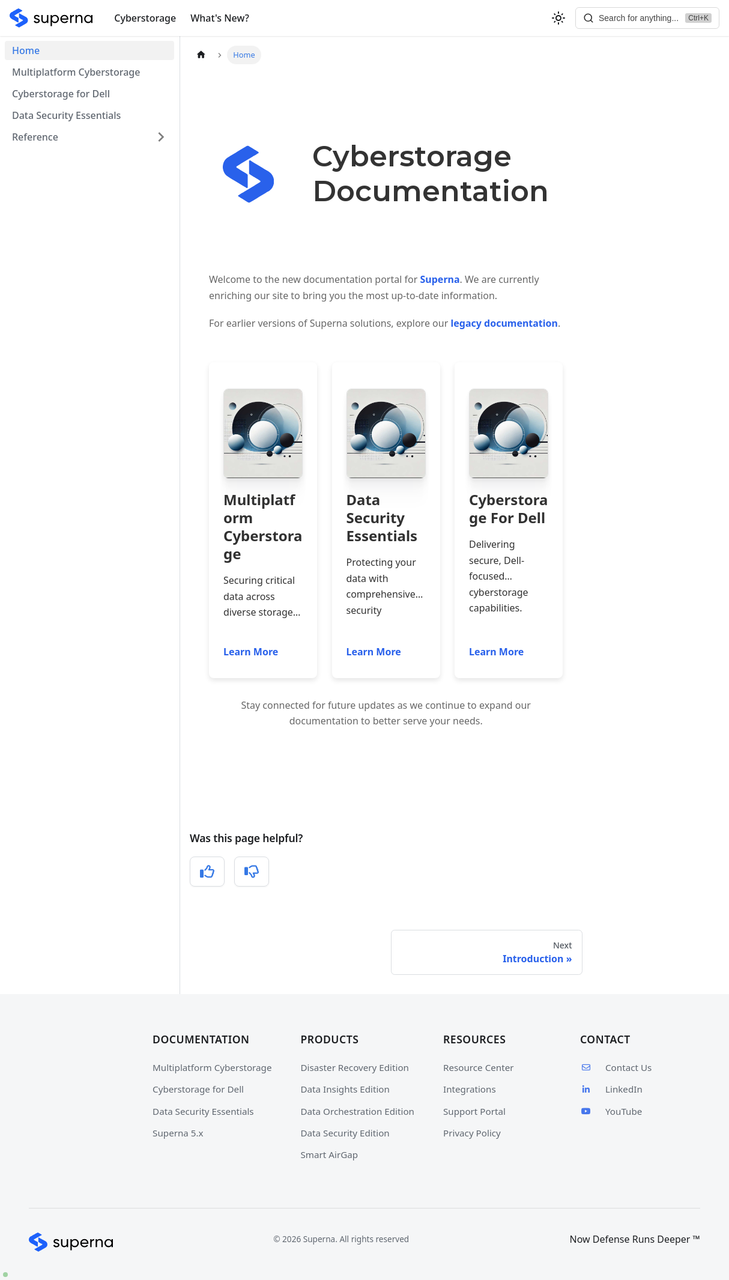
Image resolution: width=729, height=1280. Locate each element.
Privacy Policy (472, 1133)
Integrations (469, 1089)
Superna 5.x (178, 1133)
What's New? (219, 18)
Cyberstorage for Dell (61, 93)
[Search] (647, 18)
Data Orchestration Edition (357, 1111)
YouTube (611, 1111)
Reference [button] (35, 137)
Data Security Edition (345, 1133)
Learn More (250, 651)
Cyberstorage (145, 18)
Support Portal (474, 1111)
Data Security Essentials (66, 115)
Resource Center (478, 1067)
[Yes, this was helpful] (207, 872)
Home (26, 50)
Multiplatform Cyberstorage (76, 72)
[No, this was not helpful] (251, 872)
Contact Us (616, 1067)
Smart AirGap (329, 1154)
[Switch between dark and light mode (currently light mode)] (558, 18)
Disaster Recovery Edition (355, 1067)
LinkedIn (611, 1089)
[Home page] (201, 55)
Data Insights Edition (345, 1089)
